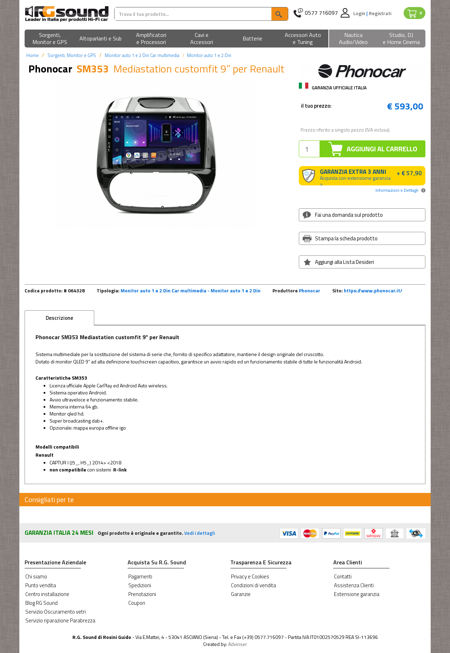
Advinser (237, 644)
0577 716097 (321, 13)
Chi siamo (36, 576)
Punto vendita (40, 585)
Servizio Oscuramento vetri (55, 612)
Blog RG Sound (41, 603)
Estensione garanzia (356, 594)
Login (359, 13)
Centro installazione (47, 594)
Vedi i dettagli (199, 533)
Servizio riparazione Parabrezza (60, 620)
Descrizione (59, 318)
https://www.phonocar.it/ (373, 290)
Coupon (136, 603)
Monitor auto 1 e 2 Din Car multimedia (142, 55)
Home (32, 55)
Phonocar (309, 290)
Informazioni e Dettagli (396, 190)
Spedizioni (139, 585)
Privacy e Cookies (250, 576)
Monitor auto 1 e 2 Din (209, 55)
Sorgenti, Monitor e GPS (71, 55)
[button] (50, 38)
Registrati (380, 13)
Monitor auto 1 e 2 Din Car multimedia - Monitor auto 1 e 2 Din (191, 290)
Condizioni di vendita (253, 585)
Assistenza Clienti (354, 585)
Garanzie (241, 594)
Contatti (343, 576)
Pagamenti (140, 576)
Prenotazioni (142, 594)
